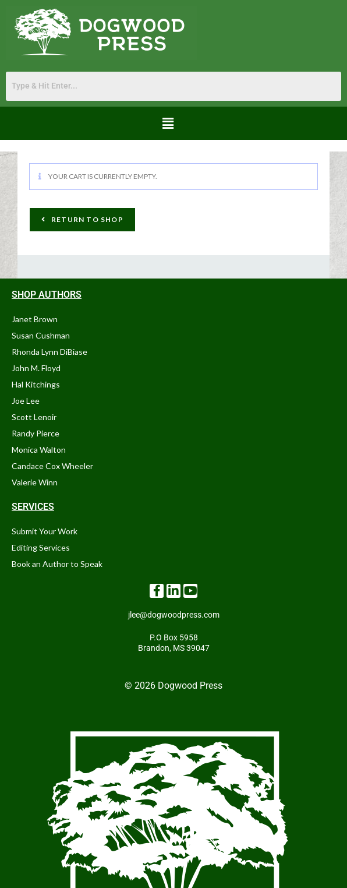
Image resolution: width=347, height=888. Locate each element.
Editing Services (41, 547)
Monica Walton (39, 449)
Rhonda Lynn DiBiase (49, 352)
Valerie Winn (35, 482)
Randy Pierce (35, 433)
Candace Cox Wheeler (52, 466)
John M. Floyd (36, 368)
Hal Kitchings (36, 384)
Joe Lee (26, 401)
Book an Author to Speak (57, 564)
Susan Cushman (41, 335)
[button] (168, 123)
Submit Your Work (44, 531)
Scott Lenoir (34, 417)
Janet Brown (35, 319)
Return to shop (86, 219)
